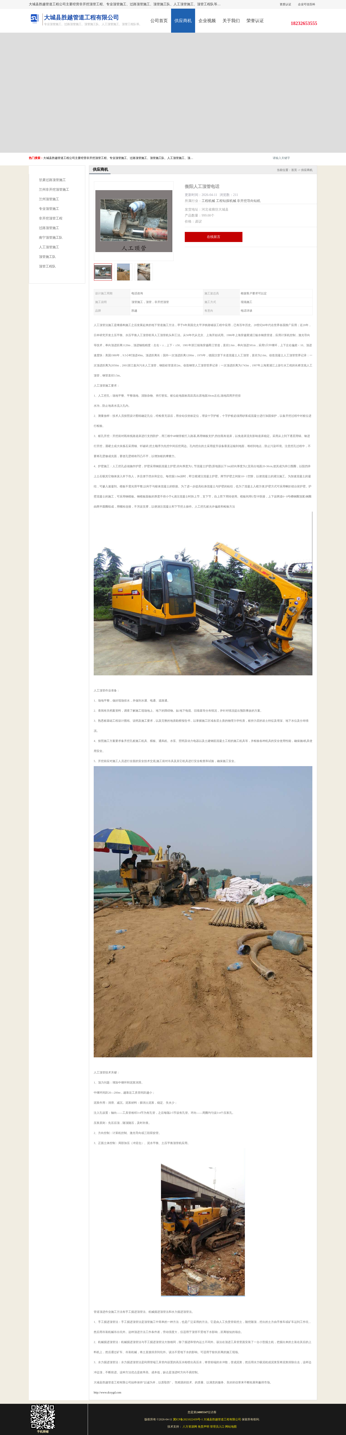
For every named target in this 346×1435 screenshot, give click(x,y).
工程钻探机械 (226, 201)
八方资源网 (190, 1426)
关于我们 (231, 20)
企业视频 (207, 20)
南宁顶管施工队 (50, 237)
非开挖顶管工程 (50, 218)
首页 (294, 170)
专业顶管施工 (49, 209)
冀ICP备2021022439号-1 (188, 1419)
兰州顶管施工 (49, 199)
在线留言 (213, 237)
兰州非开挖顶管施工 (54, 189)
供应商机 (183, 20)
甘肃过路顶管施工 (52, 180)
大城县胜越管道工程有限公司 (222, 1419)
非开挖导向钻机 (248, 201)
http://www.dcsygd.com (107, 1392)
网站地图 (231, 1426)
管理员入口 (217, 1426)
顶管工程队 (47, 266)
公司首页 (159, 20)
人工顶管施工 (49, 247)
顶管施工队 (47, 257)
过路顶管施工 (49, 228)
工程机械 (208, 201)
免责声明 (203, 1426)
